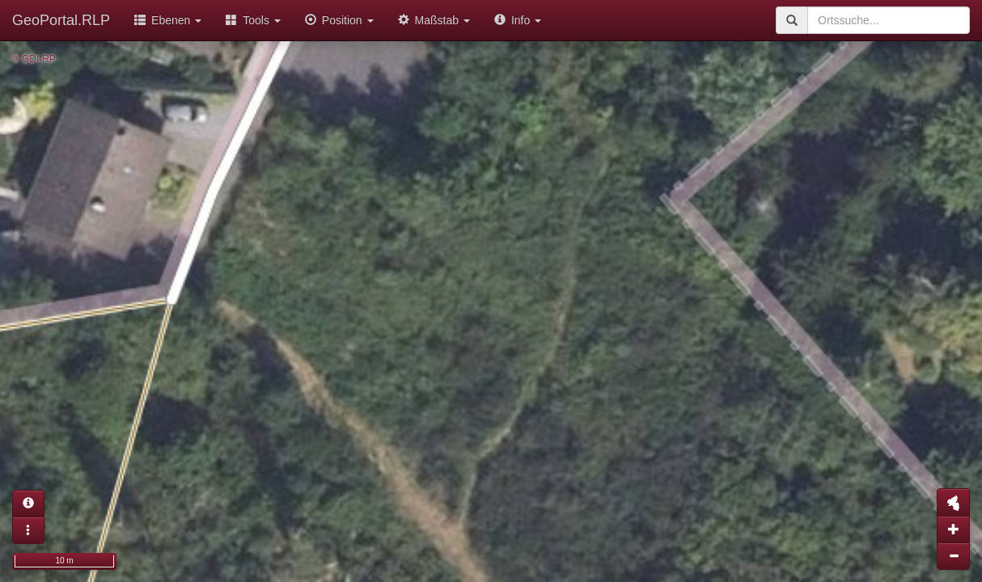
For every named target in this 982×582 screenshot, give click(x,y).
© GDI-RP (34, 59)
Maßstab (434, 20)
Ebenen (167, 20)
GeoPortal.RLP (61, 20)
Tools (253, 20)
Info (517, 20)
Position (339, 20)
